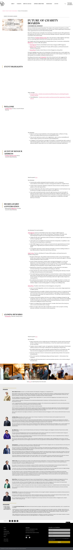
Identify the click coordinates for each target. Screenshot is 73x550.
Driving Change (27, 3)
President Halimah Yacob (40, 37)
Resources (49, 3)
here (36, 177)
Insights (19, 3)
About (13, 3)
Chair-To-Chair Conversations (11, 10)
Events (56, 3)
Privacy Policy (66, 538)
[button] (65, 4)
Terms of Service (50, 539)
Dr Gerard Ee (43, 57)
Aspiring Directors (39, 3)
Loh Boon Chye (8, 108)
